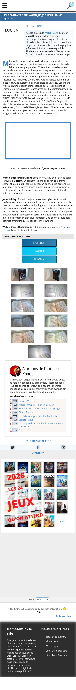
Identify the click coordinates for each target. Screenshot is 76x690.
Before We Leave (28, 400)
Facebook (39, 242)
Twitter (39, 251)
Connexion (38, 452)
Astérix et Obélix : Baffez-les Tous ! (37, 404)
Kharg (39, 26)
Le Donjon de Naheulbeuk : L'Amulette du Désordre (41, 425)
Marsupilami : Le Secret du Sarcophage (39, 408)
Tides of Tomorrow (56, 636)
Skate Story (52, 641)
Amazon (6, 229)
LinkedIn (39, 259)
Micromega (52, 646)
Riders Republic (27, 412)
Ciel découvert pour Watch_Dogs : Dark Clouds (32, 15)
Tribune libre (63, 616)
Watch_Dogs (51, 32)
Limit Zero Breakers (56, 650)
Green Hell (24, 430)
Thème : (38, 599)
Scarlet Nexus (26, 419)
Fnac (64, 226)
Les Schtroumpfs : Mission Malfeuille (38, 416)
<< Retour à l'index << (38, 440)
